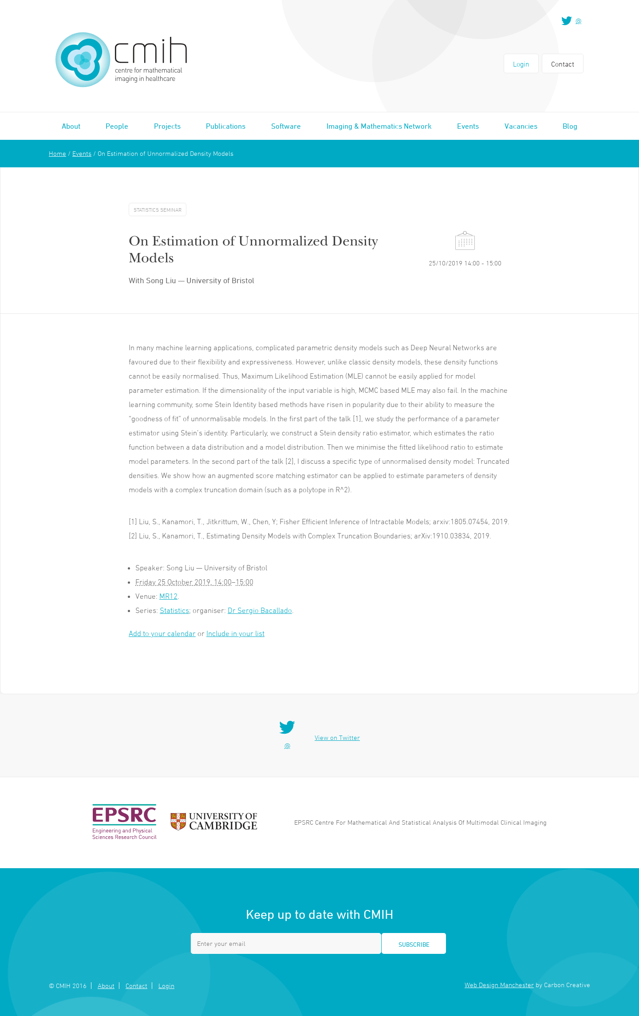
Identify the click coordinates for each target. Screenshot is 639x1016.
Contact (562, 64)
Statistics (174, 610)
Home (57, 153)
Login (521, 64)
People (117, 126)
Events (468, 126)
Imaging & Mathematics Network (379, 126)
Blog (570, 126)
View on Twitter (337, 737)
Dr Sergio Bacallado (260, 610)
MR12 (168, 596)
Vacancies (521, 126)
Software (286, 126)
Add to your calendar (162, 633)
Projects (167, 126)
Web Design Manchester (499, 984)
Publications (225, 126)
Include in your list (235, 633)
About (71, 126)
